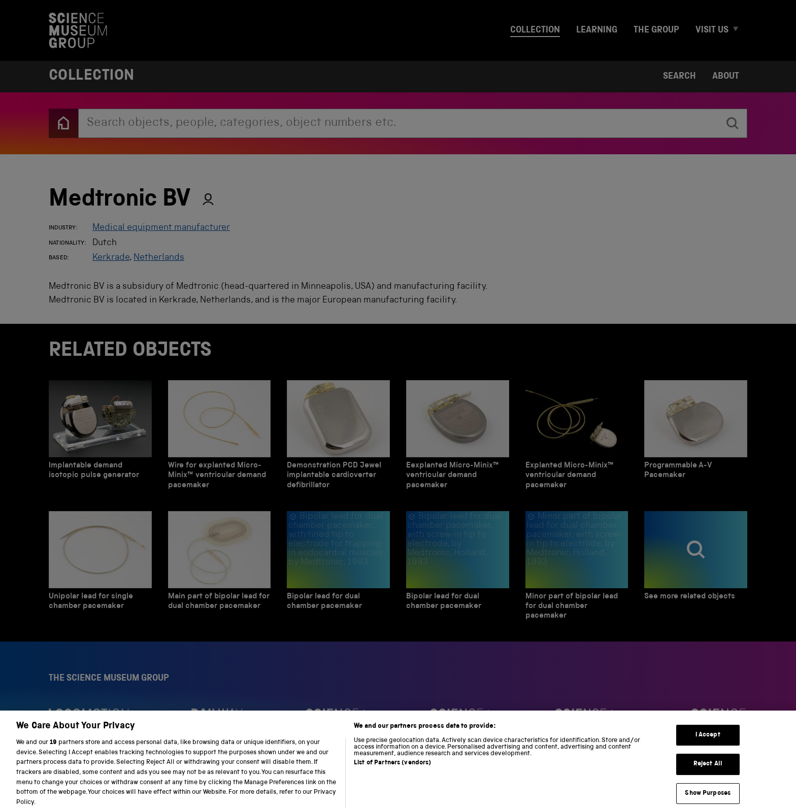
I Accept (707, 742)
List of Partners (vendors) (392, 771)
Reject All (707, 772)
